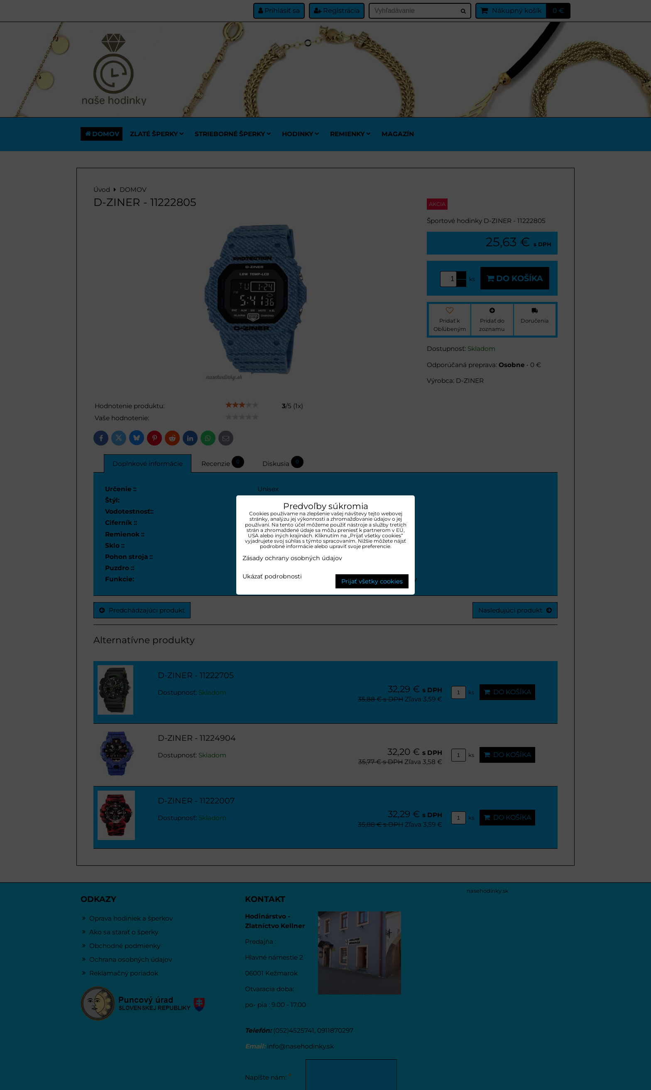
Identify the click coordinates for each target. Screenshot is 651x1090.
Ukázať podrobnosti (272, 576)
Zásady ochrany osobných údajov (292, 558)
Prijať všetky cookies (372, 581)
